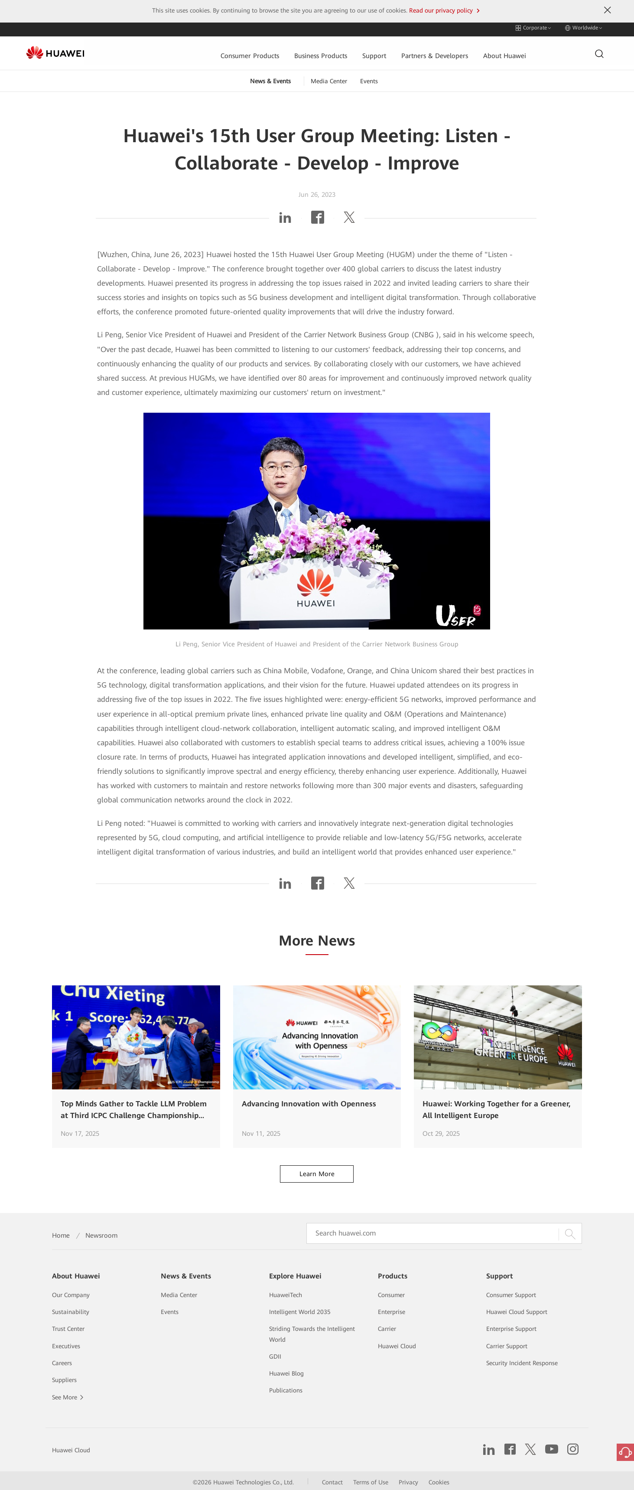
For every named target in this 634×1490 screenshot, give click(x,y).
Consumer (391, 1291)
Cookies (439, 1479)
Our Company (71, 1291)
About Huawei (449, 50)
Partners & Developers (378, 50)
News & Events (270, 78)
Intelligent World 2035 (300, 1308)
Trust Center (68, 1325)
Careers (62, 1359)
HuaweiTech (285, 1291)
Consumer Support (511, 1291)
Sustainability (70, 1308)
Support (317, 50)
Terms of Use (370, 1479)
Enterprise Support (511, 1325)
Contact (332, 1479)
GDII (275, 1353)
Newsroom (101, 1232)
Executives (66, 1342)
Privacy (408, 1479)
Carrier (387, 1325)
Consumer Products (192, 50)
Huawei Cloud (397, 1342)
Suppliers (64, 1376)
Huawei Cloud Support (516, 1308)
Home (61, 1232)
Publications (285, 1387)
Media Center (329, 78)
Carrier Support (506, 1342)
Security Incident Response (522, 1359)
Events (369, 78)
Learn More (317, 1171)
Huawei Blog (286, 1370)
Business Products (263, 50)
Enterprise (391, 1308)
